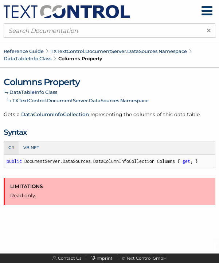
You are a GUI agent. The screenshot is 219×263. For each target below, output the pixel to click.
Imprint (105, 258)
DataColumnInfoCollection (55, 114)
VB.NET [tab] (31, 147)
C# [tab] (11, 147)
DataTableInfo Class (27, 58)
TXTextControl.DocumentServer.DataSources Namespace (119, 51)
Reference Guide (24, 51)
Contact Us (70, 258)
